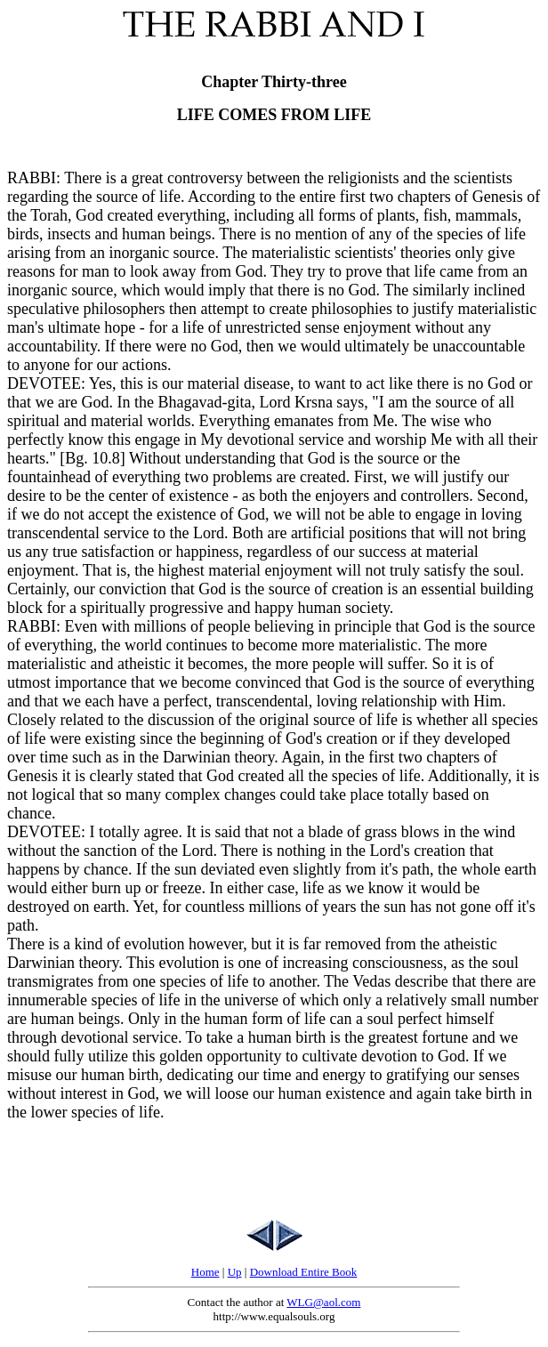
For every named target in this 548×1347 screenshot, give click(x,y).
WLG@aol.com (323, 1302)
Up (235, 1271)
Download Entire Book (304, 1271)
